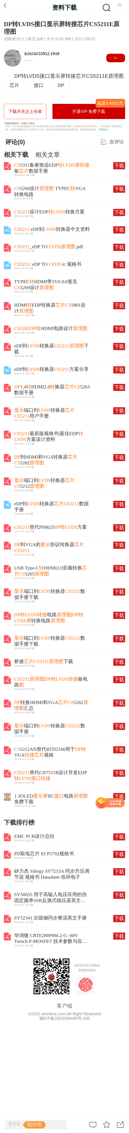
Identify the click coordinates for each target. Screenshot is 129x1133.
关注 (116, 58)
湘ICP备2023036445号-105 (64, 1018)
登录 (17, 123)
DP (61, 85)
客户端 (64, 1006)
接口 (38, 85)
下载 (119, 165)
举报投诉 (103, 129)
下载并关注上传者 (25, 111)
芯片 (14, 85)
